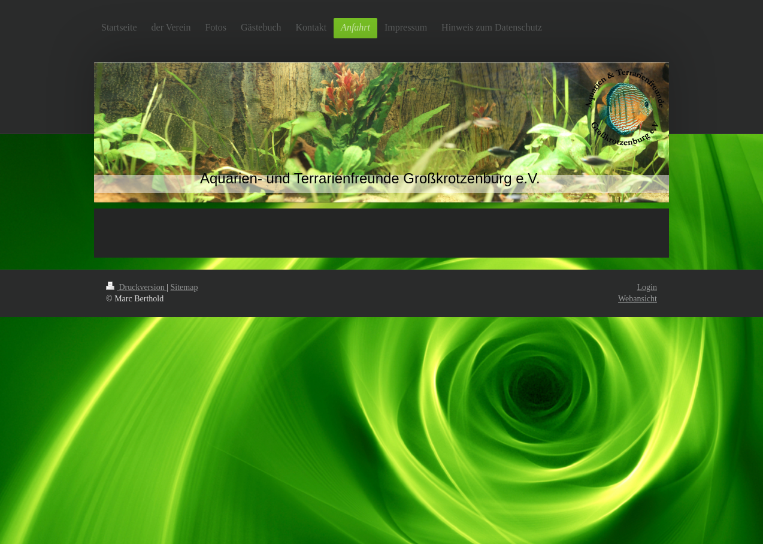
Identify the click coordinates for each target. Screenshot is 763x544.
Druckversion (136, 287)
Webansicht (637, 298)
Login (647, 287)
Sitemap (184, 287)
